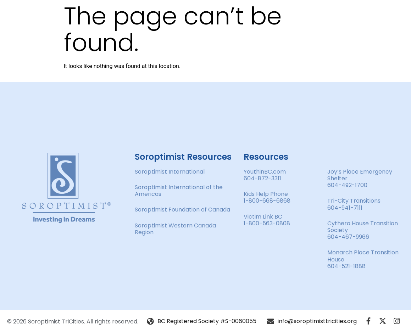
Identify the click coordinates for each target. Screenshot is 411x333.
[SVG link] (66, 188)
